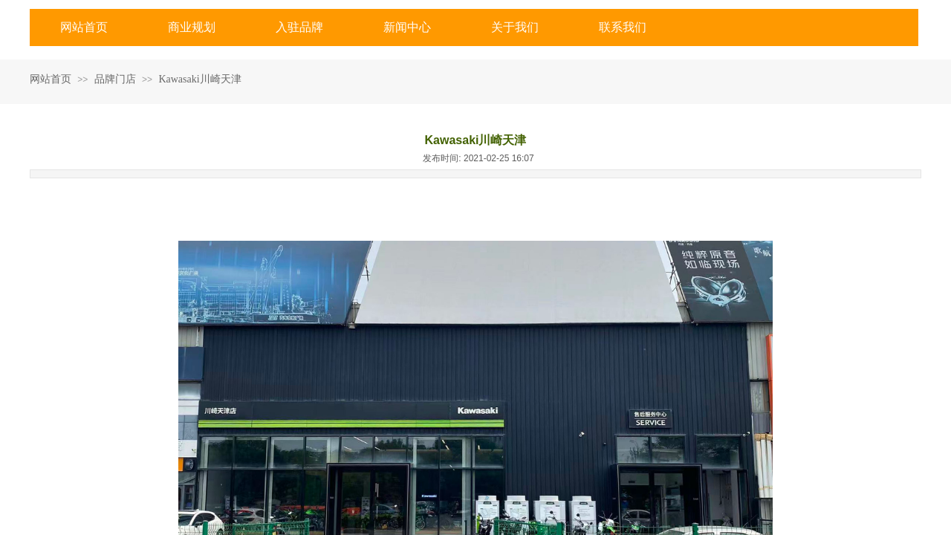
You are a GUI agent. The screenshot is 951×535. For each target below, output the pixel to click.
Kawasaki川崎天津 (199, 79)
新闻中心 (407, 27)
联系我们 (622, 27)
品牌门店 (115, 79)
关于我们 (515, 27)
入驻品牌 (299, 27)
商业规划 (191, 27)
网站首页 (84, 27)
